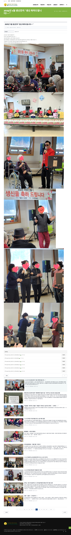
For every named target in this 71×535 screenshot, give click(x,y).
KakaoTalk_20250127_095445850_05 (13, 354)
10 (24, 509)
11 (26, 509)
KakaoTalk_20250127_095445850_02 (13, 361)
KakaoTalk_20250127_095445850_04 (13, 367)
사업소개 (49, 4)
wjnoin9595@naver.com (61, 529)
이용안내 (43, 4)
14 (34, 509)
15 (36, 509)
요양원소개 (36, 4)
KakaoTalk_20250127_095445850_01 (13, 364)
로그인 (6, 1)
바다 (8, 27)
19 (46, 509)
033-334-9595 (63, 531)
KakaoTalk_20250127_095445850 (13, 358)
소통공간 (55, 4)
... (48, 509)
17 (41, 509)
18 (43, 509)
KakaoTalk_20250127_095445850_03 (13, 371)
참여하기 (62, 4)
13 (31, 509)
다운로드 (63, 354)
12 (29, 509)
